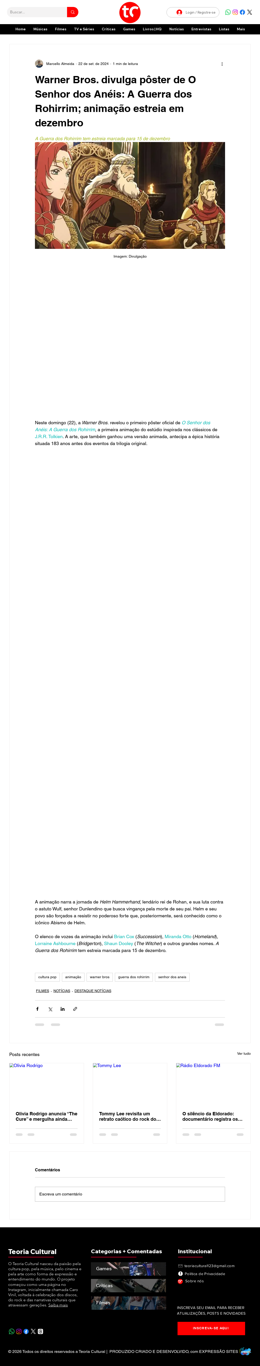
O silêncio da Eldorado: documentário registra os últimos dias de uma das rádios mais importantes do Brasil (212, 1116)
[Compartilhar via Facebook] (37, 1008)
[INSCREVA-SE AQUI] (211, 1328)
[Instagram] (235, 12)
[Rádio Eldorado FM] (213, 1084)
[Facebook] (242, 12)
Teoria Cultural (32, 1251)
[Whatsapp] (228, 12)
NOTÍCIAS (61, 991)
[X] (249, 12)
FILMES (42, 991)
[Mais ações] (222, 64)
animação (73, 977)
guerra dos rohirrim (134, 977)
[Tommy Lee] (130, 1084)
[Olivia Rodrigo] (47, 1084)
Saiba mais (58, 1305)
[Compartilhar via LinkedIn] (62, 1008)
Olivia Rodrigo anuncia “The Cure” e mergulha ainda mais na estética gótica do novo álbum (46, 1116)
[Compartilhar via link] (75, 1008)
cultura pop (47, 977)
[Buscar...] (33, 12)
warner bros (99, 977)
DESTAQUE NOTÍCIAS (93, 991)
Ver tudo (244, 1053)
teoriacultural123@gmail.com (209, 1266)
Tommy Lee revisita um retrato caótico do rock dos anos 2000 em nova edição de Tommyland (129, 1116)
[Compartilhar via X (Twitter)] (50, 1008)
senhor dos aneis (172, 977)
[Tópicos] (40, 1331)
